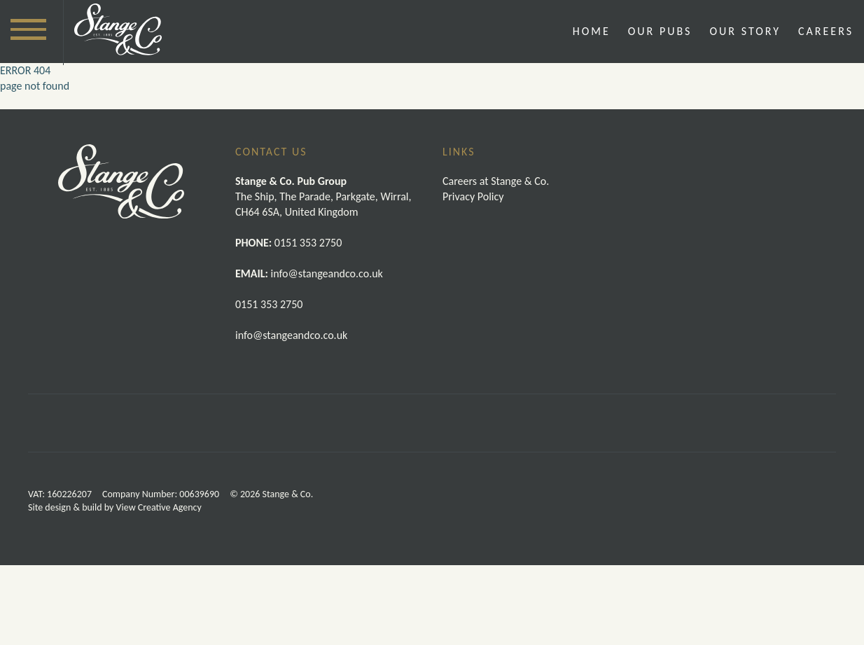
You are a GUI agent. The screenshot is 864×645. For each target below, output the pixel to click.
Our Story (745, 31)
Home (592, 31)
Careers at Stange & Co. (496, 181)
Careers (825, 31)
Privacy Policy (473, 196)
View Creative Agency (159, 587)
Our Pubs (660, 31)
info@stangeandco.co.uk (291, 335)
